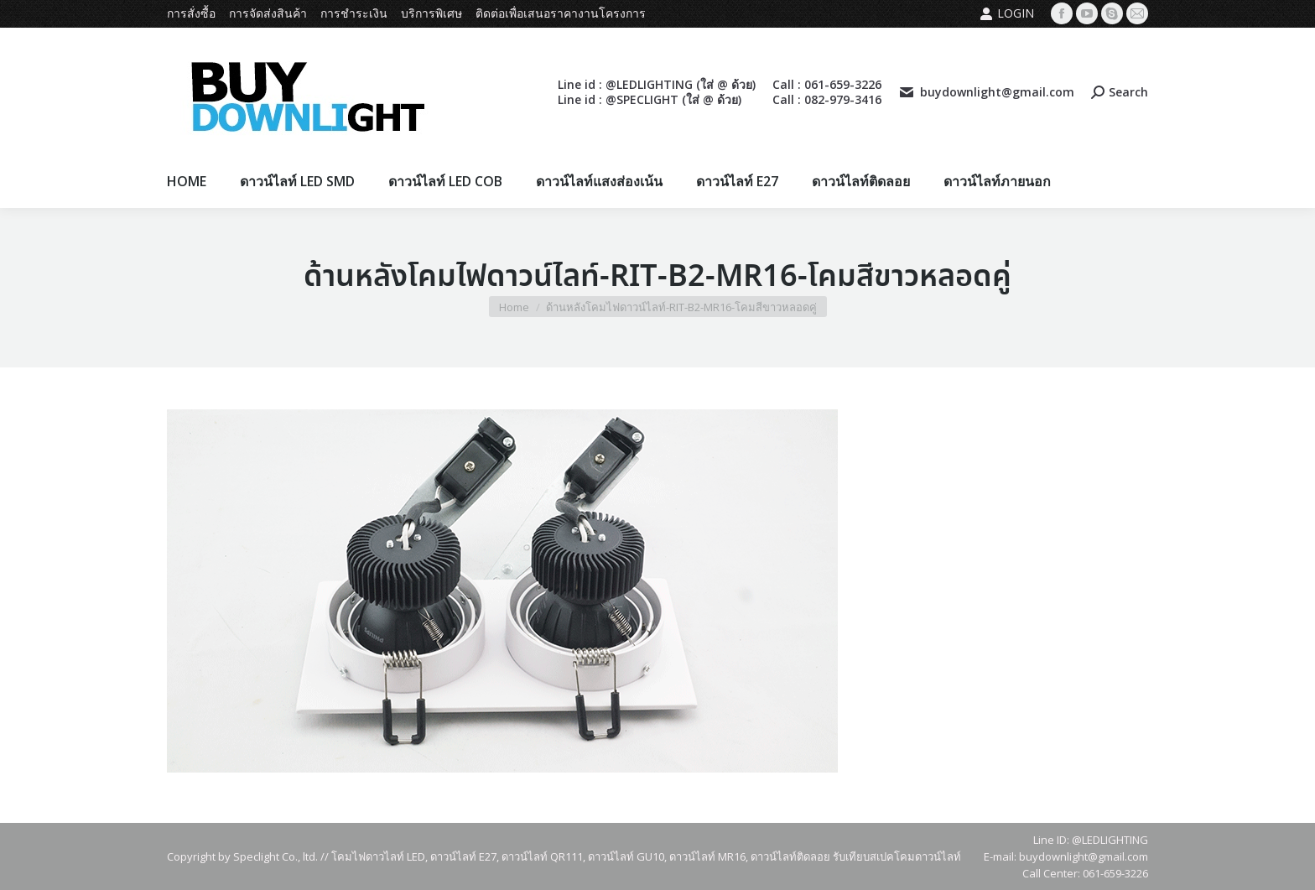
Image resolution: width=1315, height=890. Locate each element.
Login (1007, 13)
